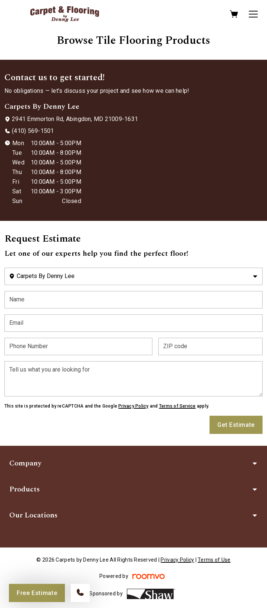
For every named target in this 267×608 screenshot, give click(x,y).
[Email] (133, 323)
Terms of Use (214, 560)
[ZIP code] (210, 346)
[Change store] (133, 276)
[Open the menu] (253, 14)
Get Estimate (236, 424)
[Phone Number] (78, 346)
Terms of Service (177, 406)
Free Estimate (37, 592)
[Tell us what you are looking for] (133, 378)
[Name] (133, 299)
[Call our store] (80, 593)
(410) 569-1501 (33, 130)
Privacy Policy (133, 406)
